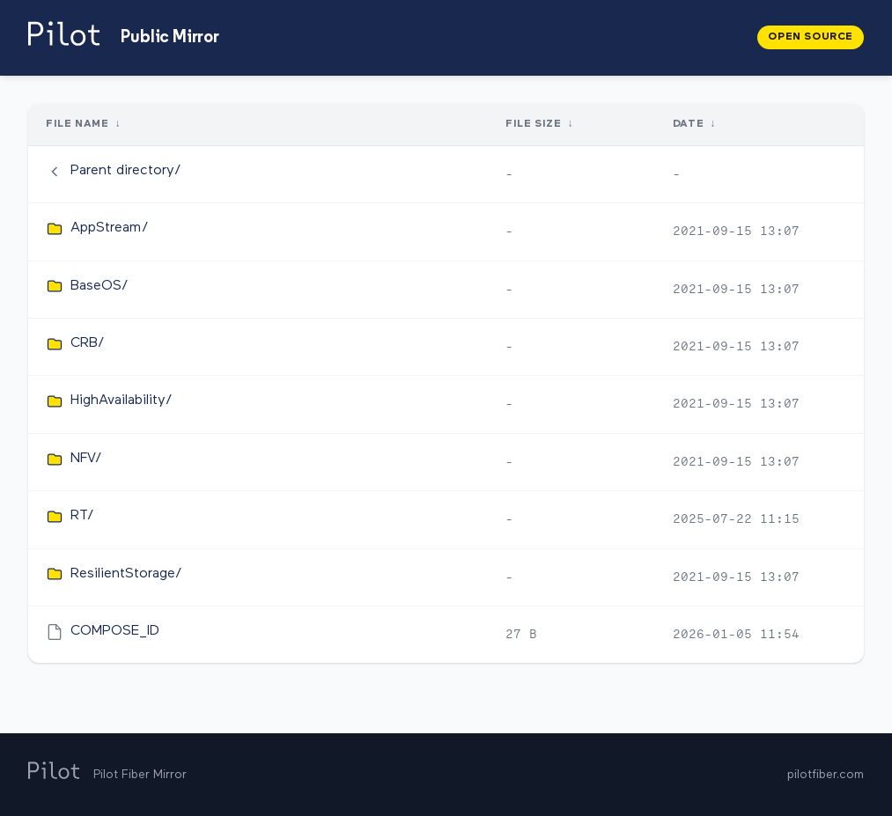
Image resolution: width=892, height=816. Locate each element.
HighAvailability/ (121, 400)
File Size (533, 124)
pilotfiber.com (825, 774)
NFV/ (86, 459)
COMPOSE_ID (114, 631)
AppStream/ (109, 228)
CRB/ (87, 343)
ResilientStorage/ (126, 574)
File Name (77, 124)
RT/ (82, 516)
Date (688, 124)
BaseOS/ (99, 286)
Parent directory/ (125, 171)
